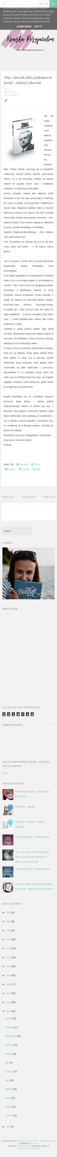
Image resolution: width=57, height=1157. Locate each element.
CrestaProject (24, 1146)
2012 (8, 1002)
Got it (38, 26)
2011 (8, 1011)
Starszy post (49, 496)
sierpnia (8, 1053)
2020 (8, 930)
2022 (8, 912)
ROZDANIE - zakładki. (25, 806)
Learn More (23, 26)
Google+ (10, 469)
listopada (9, 1027)
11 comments (13, 95)
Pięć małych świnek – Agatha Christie (32, 837)
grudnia (8, 1018)
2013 (8, 993)
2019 (8, 939)
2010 (8, 1126)
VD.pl (4, 773)
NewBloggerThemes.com (28, 1148)
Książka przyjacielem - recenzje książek (36, 1141)
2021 (8, 921)
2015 (8, 975)
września (9, 1045)
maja (7, 1080)
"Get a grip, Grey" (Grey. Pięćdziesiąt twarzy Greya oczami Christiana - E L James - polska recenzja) (32, 856)
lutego (8, 1106)
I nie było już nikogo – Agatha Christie (32, 869)
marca (8, 1098)
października (10, 1036)
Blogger (35, 1143)
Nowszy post (8, 496)
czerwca (9, 1071)
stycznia (9, 1115)
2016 (8, 966)
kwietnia (9, 1089)
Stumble (24, 469)
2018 (8, 948)
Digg (36, 469)
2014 (8, 984)
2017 (8, 957)
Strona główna (28, 496)
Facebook (22, 464)
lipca (7, 1062)
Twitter (35, 464)
